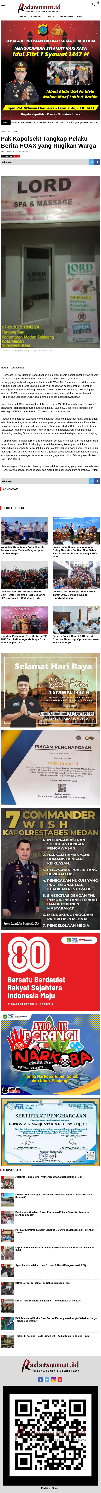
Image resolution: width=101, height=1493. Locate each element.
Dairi (79, 16)
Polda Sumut (12, 132)
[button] (98, 1)
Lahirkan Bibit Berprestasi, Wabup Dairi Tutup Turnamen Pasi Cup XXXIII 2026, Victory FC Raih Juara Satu (23, 594)
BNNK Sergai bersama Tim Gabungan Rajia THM (42, 1283)
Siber (55, 1488)
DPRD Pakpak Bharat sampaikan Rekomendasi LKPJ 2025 (48, 1300)
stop (16, 156)
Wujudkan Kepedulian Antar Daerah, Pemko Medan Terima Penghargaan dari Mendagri (22, 550)
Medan (23, 16)
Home (3, 132)
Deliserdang (36, 16)
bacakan (7, 156)
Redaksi (45, 1488)
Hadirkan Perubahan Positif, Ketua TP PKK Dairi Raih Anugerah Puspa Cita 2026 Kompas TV (24, 639)
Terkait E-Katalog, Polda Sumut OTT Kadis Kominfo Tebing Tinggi (52, 1336)
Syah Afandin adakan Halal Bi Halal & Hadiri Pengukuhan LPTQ (50, 1265)
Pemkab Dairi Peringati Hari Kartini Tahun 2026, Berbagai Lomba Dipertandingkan (74, 594)
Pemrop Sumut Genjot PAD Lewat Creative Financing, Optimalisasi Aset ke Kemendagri (76, 639)
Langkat (51, 16)
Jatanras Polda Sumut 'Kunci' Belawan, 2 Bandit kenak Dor (48, 1177)
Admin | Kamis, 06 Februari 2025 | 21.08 (15, 152)
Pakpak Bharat (66, 16)
